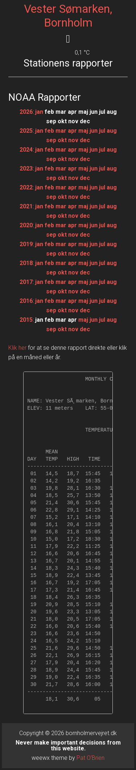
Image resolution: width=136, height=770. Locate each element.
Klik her (17, 347)
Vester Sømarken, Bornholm (68, 15)
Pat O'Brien (90, 757)
